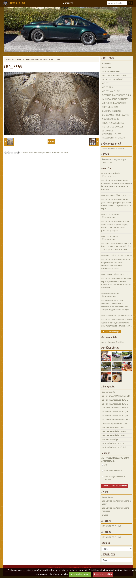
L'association (107, 497)
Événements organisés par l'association (114, 161)
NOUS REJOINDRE (110, 119)
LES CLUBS (106, 520)
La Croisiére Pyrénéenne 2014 (116, 419)
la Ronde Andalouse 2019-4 (115, 407)
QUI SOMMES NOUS (111, 111)
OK (130, 3)
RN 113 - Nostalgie (110, 439)
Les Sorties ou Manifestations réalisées (115, 509)
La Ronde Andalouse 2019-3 (36, 59)
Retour (51, 141)
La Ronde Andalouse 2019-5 (115, 411)
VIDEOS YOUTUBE (111, 91)
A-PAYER (106, 63)
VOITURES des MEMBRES (114, 103)
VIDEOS (105, 83)
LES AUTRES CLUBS (111, 526)
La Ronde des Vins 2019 (113, 443)
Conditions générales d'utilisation (77, 567)
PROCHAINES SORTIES (113, 123)
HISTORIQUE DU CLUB (113, 126)
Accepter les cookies (80, 574)
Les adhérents (108, 392)
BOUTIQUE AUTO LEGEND (114, 75)
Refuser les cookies (103, 574)
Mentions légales (55, 567)
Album (19, 59)
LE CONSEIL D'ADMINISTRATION (111, 132)
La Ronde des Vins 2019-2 (114, 447)
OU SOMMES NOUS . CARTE (115, 115)
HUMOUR (106, 67)
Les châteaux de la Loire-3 (114, 435)
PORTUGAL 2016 (110, 107)
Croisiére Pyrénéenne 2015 (114, 423)
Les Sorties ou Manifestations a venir (116, 502)
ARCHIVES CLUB (108, 554)
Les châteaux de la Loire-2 (114, 431)
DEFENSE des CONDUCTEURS (116, 95)
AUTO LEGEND (17, 3)
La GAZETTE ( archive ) (112, 79)
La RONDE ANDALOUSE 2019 (116, 396)
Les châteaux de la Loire (113, 427)
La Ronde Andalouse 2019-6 (115, 415)
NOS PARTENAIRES (111, 71)
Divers (105, 515)
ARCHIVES (68, 3)
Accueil (11, 59)
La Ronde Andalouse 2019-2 (115, 400)
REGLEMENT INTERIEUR (113, 137)
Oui (104, 465)
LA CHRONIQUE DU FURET (115, 99)
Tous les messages (111, 332)
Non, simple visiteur (112, 470)
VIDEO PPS (107, 87)
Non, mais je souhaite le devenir (114, 478)
